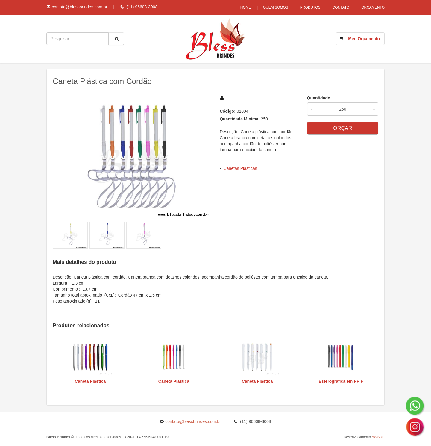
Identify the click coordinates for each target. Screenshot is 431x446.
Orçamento (373, 7)
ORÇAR (342, 128)
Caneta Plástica (90, 381)
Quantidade (318, 98)
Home (245, 7)
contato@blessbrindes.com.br (79, 6)
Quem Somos (275, 7)
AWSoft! (378, 437)
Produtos (310, 7)
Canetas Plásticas (240, 168)
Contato (341, 7)
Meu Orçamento (364, 38)
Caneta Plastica (173, 381)
